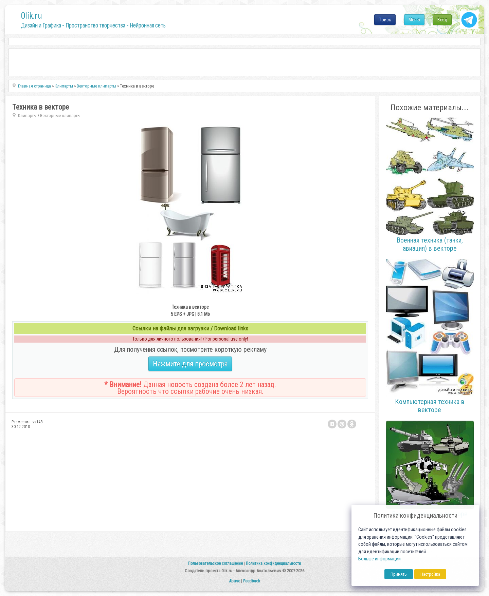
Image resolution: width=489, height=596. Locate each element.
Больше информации (379, 559)
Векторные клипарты (60, 115)
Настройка (430, 574)
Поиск (385, 19)
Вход (442, 19)
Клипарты (27, 115)
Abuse (234, 580)
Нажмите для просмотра (190, 364)
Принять (399, 574)
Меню (414, 19)
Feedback (251, 580)
